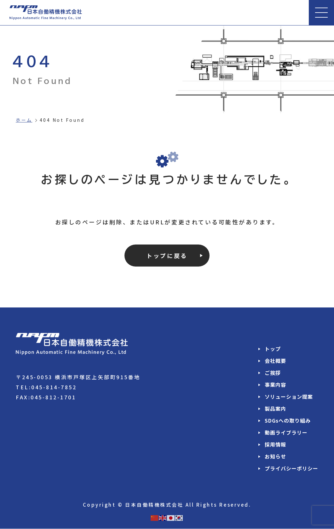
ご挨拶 (273, 373)
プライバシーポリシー (291, 468)
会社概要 (275, 361)
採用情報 (275, 444)
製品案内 (275, 409)
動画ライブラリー (286, 432)
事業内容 (275, 385)
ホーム (24, 120)
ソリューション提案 (289, 397)
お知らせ (275, 456)
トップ (273, 349)
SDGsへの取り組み (288, 421)
